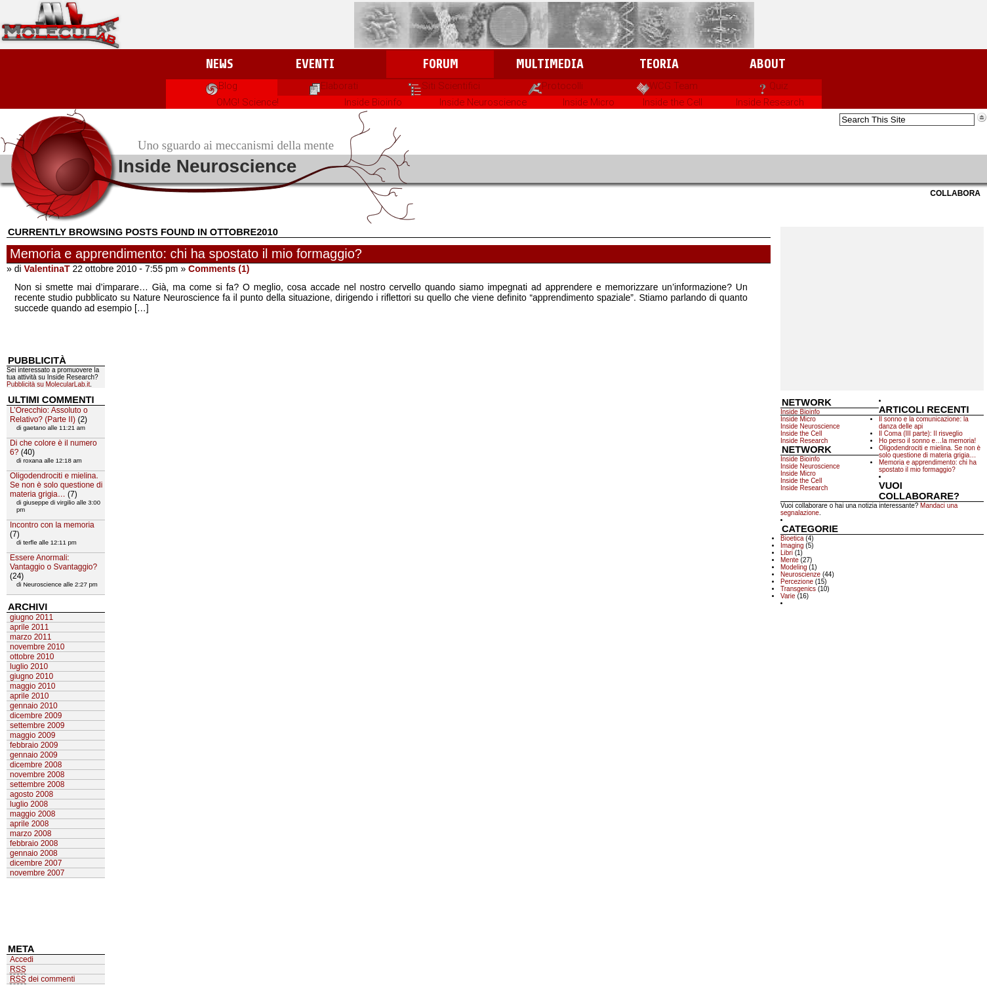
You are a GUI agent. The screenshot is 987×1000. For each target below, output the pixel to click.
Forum (440, 63)
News (219, 63)
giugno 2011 (31, 617)
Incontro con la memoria (52, 524)
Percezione (796, 581)
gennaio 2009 (34, 755)
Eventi (315, 63)
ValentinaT (47, 268)
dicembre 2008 (36, 764)
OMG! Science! (247, 102)
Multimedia (550, 63)
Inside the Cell (672, 102)
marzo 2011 (30, 637)
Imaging (792, 545)
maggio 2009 (32, 735)
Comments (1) (218, 268)
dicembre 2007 (36, 863)
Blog (221, 86)
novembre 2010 (37, 646)
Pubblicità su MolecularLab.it (48, 384)
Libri (786, 552)
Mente (789, 560)
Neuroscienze (800, 574)
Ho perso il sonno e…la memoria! (927, 440)
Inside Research (770, 102)
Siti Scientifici (444, 86)
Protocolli (556, 86)
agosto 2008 (31, 794)
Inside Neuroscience (483, 102)
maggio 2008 (32, 813)
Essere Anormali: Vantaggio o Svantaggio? (53, 562)
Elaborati (333, 86)
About (768, 63)
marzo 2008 (30, 833)
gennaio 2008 (34, 853)
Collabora (955, 193)
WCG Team (667, 86)
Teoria (659, 63)
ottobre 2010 (32, 656)
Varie (788, 596)
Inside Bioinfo (373, 102)
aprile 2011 (29, 627)
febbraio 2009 (34, 745)
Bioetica (792, 538)
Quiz (772, 86)
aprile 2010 (29, 696)
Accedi (21, 959)
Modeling (793, 567)
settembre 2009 (37, 725)
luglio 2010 (29, 666)
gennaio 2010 (34, 705)
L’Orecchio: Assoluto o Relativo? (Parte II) (49, 415)
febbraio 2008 (34, 843)
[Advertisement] (882, 309)
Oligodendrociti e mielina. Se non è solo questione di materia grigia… (929, 451)
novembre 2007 (37, 872)
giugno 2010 (31, 676)
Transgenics (798, 588)
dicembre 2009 (36, 715)
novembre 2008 (37, 774)
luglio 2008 (29, 804)
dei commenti (42, 979)
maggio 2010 (32, 686)
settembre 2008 (37, 784)
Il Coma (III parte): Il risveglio (921, 433)
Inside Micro (588, 102)
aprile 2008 (29, 823)
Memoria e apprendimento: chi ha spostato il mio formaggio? (186, 253)
